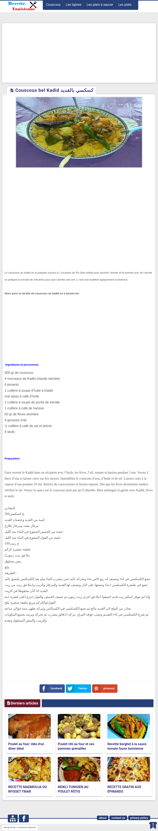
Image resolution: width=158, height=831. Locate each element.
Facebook (51, 688)
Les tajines (74, 5)
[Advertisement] (79, 53)
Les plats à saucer (100, 5)
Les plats (124, 5)
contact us (118, 817)
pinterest (104, 688)
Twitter (77, 688)
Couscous (53, 5)
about (102, 817)
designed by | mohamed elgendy (20, 827)
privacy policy (139, 817)
